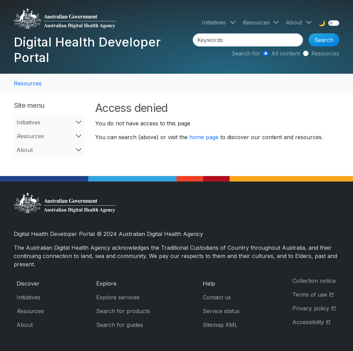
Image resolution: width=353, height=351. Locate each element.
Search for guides (119, 324)
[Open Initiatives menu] (232, 22)
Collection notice (314, 280)
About (294, 22)
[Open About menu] (308, 22)
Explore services (118, 297)
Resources (255, 22)
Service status (221, 311)
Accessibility (315, 322)
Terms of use (315, 294)
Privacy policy (315, 308)
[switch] (333, 23)
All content (285, 53)
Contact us (217, 297)
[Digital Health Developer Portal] (102, 21)
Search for (246, 53)
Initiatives (214, 22)
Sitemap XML (220, 324)
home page (204, 137)
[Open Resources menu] (276, 22)
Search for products (123, 311)
